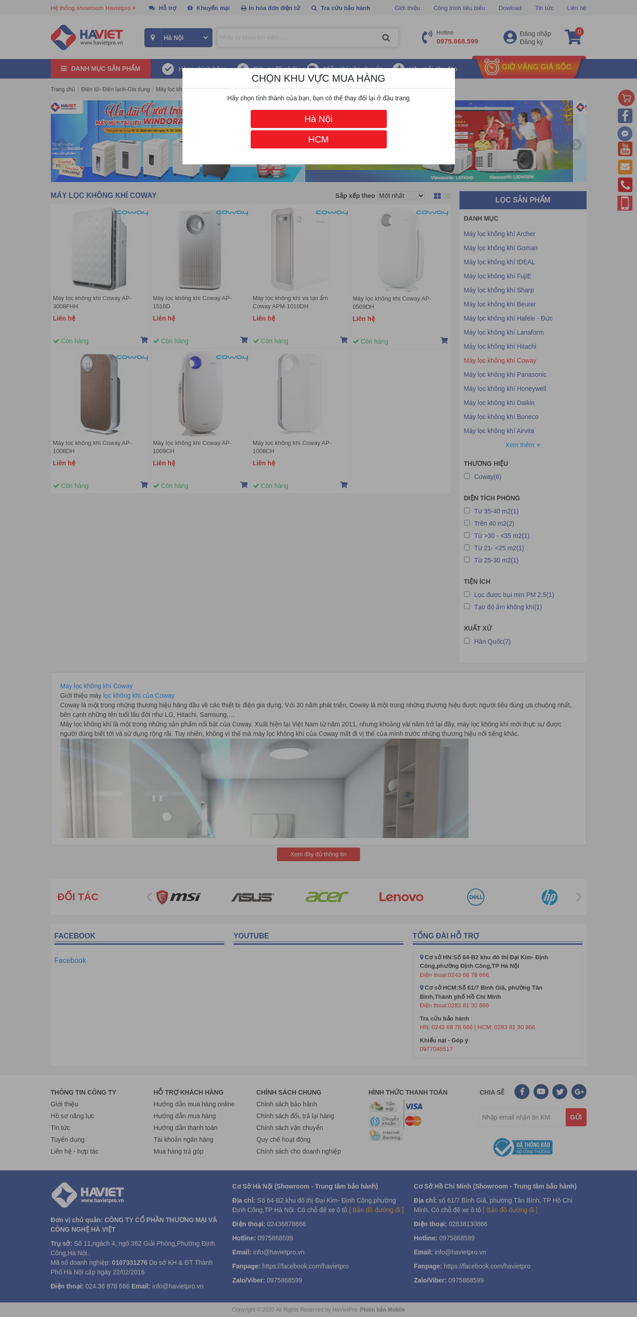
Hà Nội (318, 119)
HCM (318, 139)
